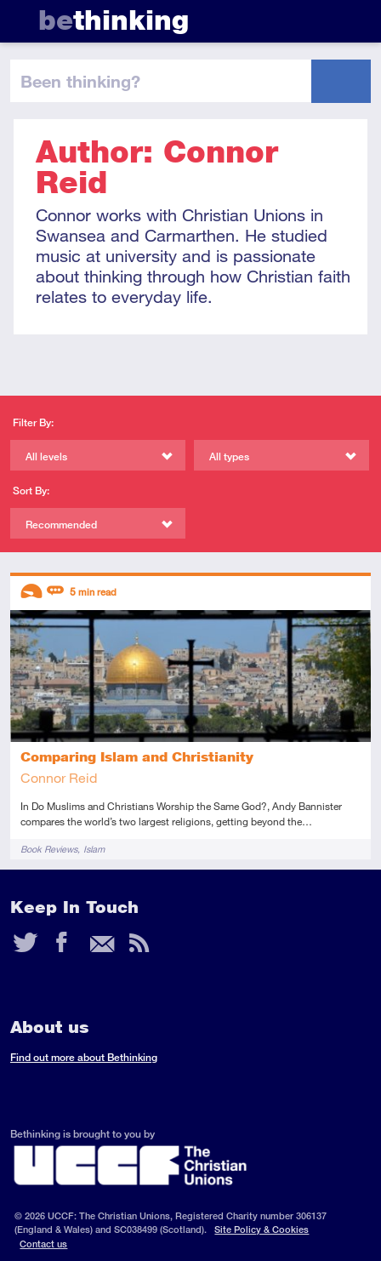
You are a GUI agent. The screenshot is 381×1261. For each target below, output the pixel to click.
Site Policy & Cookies (261, 1229)
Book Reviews (48, 848)
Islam (94, 848)
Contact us (43, 1243)
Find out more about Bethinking (83, 1057)
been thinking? (80, 81)
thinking (113, 20)
